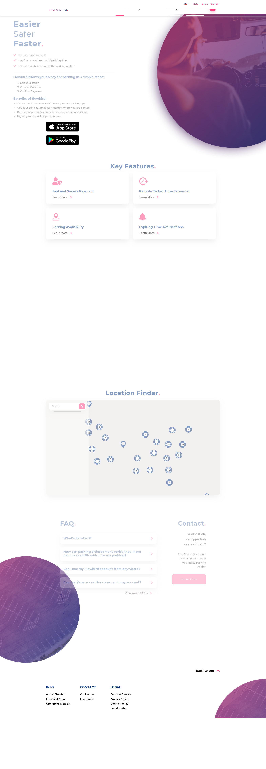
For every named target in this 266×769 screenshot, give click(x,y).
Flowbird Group (56, 722)
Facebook (86, 722)
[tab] (108, 562)
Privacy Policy (119, 722)
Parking (139, 16)
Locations (158, 16)
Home (123, 16)
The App (177, 16)
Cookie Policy (119, 727)
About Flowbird (56, 717)
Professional (198, 16)
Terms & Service (120, 717)
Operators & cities (58, 727)
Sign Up (215, 4)
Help (195, 4)
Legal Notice (118, 732)
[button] (123, 467)
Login (205, 4)
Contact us (87, 717)
